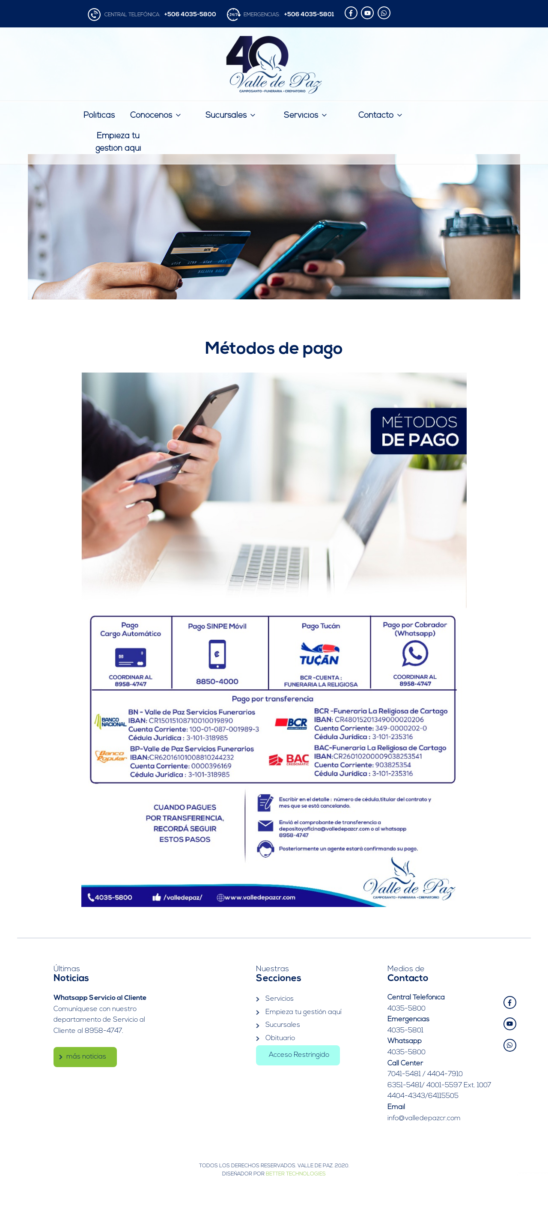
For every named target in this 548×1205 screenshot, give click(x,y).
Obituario (280, 1038)
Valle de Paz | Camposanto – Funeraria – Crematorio (274, 65)
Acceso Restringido (299, 1054)
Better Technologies (296, 1174)
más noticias (86, 1056)
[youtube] (368, 12)
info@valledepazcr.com (424, 1118)
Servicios (306, 115)
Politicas (99, 116)
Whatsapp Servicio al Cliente (100, 997)
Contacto (381, 115)
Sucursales (231, 115)
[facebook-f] (352, 12)
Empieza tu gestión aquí (118, 142)
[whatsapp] (385, 12)
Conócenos (156, 115)
